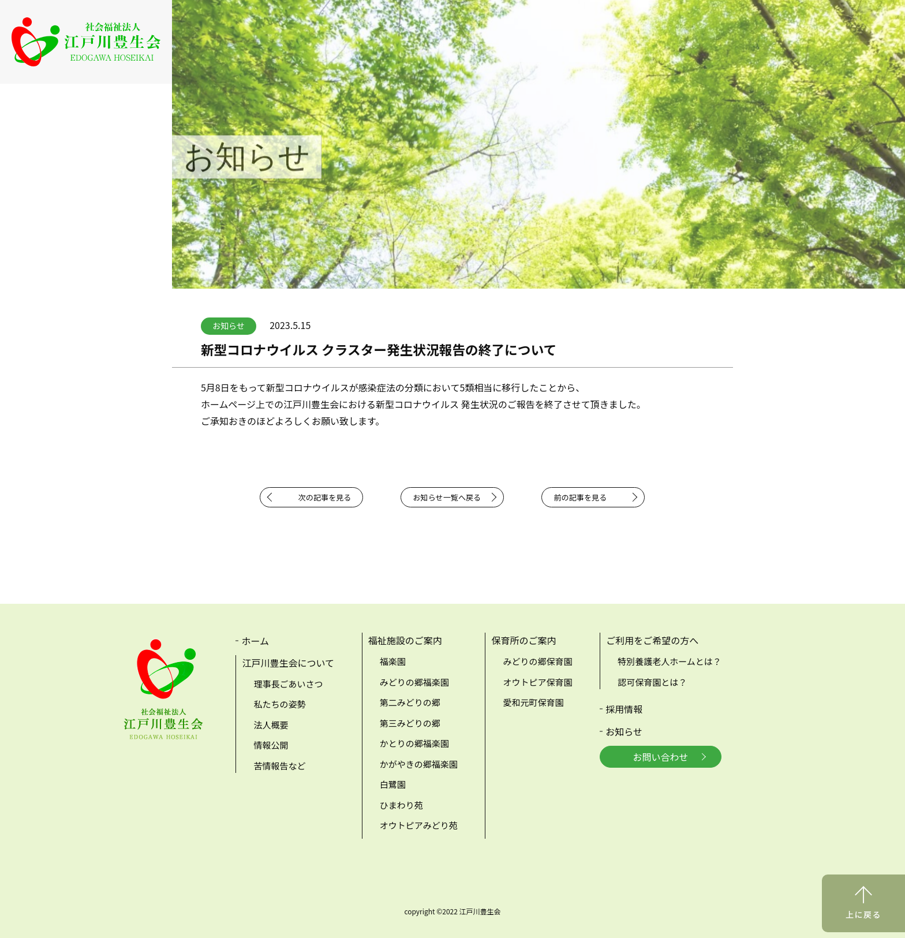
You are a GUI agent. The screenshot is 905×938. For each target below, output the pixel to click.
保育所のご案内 (523, 640)
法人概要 (270, 724)
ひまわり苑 (401, 805)
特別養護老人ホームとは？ (669, 661)
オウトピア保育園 (537, 682)
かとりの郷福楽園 (414, 743)
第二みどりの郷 (410, 702)
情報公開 (270, 745)
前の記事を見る (580, 497)
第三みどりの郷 (410, 723)
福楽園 (393, 661)
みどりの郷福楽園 (414, 682)
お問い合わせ (661, 757)
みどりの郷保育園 (537, 661)
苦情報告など (279, 765)
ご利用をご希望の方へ (652, 640)
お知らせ (623, 731)
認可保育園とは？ (652, 682)
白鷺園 (393, 784)
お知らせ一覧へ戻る (447, 497)
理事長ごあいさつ (288, 683)
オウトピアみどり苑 (419, 825)
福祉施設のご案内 (405, 640)
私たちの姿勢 (279, 704)
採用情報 (623, 708)
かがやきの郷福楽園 (419, 764)
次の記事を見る (324, 497)
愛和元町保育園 (533, 702)
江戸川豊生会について (288, 662)
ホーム (255, 640)
